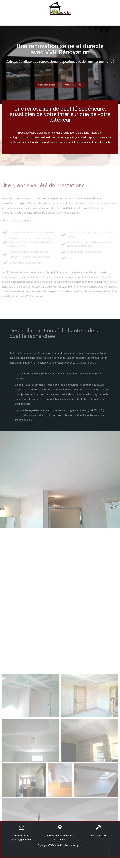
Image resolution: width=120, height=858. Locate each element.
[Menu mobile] (60, 21)
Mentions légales (73, 845)
